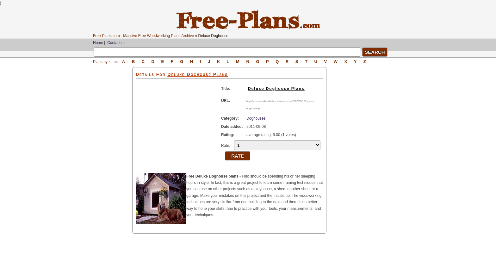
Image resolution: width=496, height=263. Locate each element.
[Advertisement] (113, 162)
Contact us (116, 43)
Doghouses (256, 118)
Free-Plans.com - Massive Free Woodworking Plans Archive (143, 36)
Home (98, 43)
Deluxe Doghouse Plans (276, 88)
